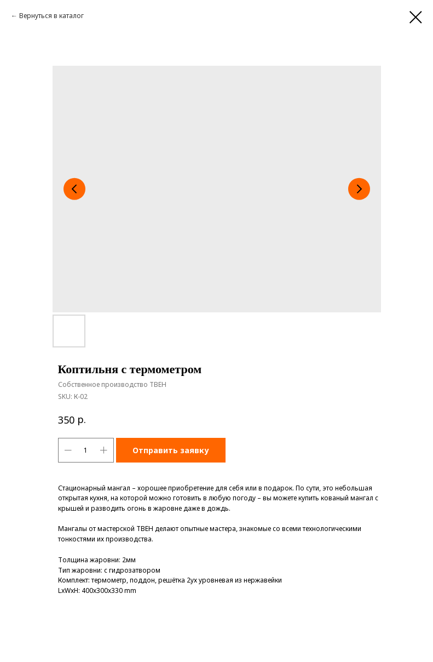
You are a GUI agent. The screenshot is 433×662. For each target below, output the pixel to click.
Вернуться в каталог (51, 15)
